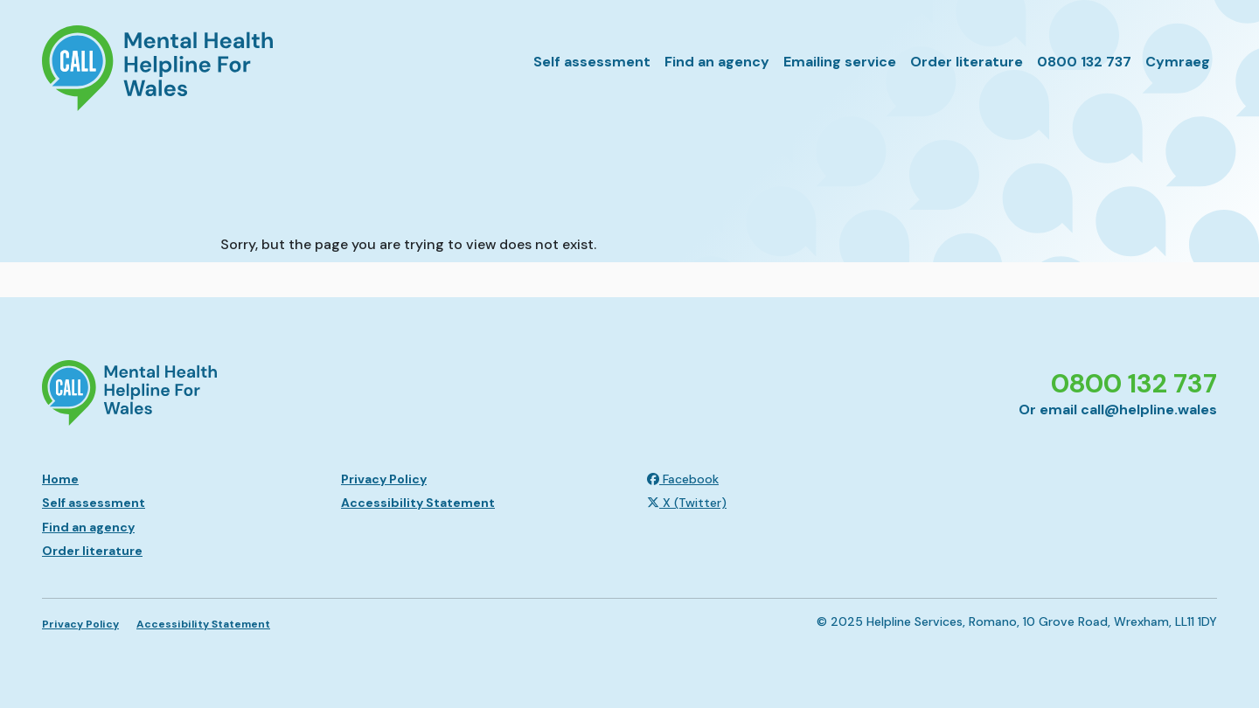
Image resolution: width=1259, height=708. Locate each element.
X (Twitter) (687, 502)
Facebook (683, 479)
